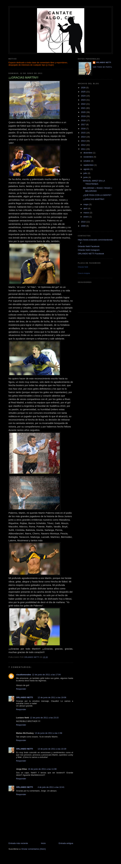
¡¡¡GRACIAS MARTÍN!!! (93, 199)
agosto (87, 169)
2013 (83, 141)
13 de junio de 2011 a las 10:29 (52, 749)
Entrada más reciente (18, 843)
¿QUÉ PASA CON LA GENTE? (97, 195)
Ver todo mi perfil (102, 67)
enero (86, 217)
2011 (83, 149)
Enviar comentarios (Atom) (33, 849)
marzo (87, 212)
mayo (86, 204)
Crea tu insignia (84, 273)
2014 (83, 137)
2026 (83, 87)
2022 (83, 104)
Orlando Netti (83, 267)
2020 (83, 112)
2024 (83, 96)
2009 (83, 226)
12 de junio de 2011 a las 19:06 (52, 697)
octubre (87, 161)
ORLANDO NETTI (24, 697)
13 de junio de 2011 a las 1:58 (48, 733)
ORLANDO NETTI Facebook (91, 253)
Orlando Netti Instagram (89, 250)
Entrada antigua (66, 843)
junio (86, 177)
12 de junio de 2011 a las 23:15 (44, 717)
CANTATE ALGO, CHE (61, 15)
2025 (83, 91)
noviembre (89, 157)
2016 (83, 128)
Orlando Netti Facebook (88, 246)
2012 (83, 145)
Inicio (43, 843)
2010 (83, 222)
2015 (83, 132)
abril (86, 208)
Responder (21, 689)
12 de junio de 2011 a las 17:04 (46, 674)
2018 (83, 120)
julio (86, 173)
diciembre (88, 153)
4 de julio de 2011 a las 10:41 (51, 787)
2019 (83, 116)
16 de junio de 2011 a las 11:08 (42, 769)
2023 (83, 100)
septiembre (89, 165)
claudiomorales (23, 674)
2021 (83, 108)
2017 (83, 124)
